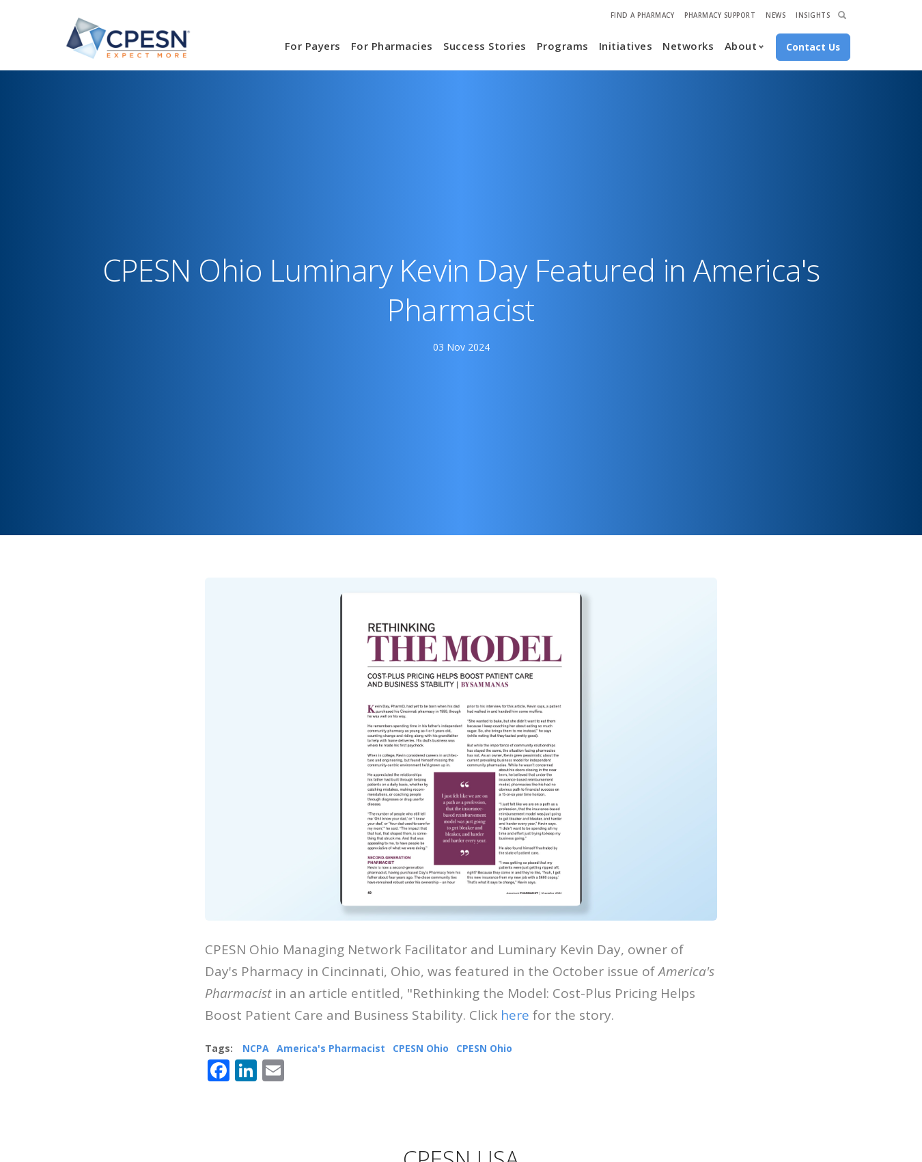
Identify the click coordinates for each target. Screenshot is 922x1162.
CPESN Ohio (421, 1048)
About (741, 46)
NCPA (255, 1048)
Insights (813, 15)
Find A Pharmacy (643, 15)
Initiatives (626, 46)
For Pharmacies (392, 46)
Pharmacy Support (719, 15)
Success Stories (485, 46)
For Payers (313, 46)
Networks (688, 46)
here (515, 1015)
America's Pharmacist (331, 1048)
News (775, 15)
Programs (563, 46)
